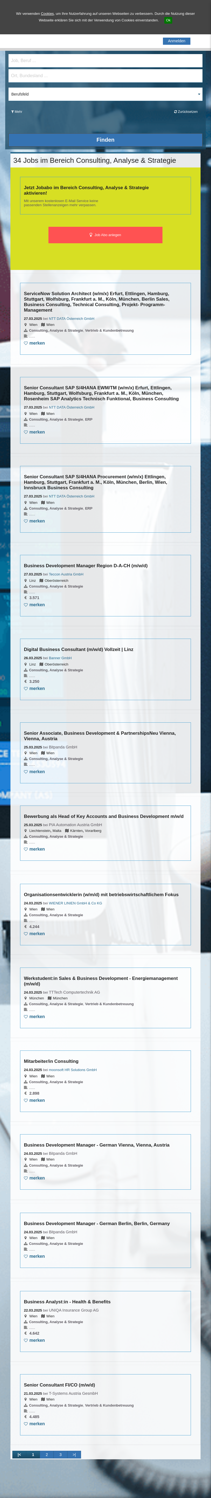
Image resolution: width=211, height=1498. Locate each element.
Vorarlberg (93, 831)
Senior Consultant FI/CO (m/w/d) (59, 1385)
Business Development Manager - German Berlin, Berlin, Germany (97, 1223)
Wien (33, 325)
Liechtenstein (40, 831)
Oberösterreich (56, 580)
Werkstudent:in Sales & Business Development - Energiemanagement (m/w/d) (101, 981)
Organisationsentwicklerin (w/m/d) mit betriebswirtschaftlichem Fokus (101, 894)
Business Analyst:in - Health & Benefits (67, 1301)
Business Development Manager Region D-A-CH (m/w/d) (86, 565)
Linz (32, 580)
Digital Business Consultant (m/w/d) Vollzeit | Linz (79, 649)
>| (74, 1454)
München (36, 998)
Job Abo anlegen (105, 235)
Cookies (47, 14)
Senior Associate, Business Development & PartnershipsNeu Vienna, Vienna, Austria (100, 736)
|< (19, 1454)
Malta (56, 831)
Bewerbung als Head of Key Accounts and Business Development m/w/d (104, 816)
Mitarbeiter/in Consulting (51, 1061)
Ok (168, 20)
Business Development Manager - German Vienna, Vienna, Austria (97, 1145)
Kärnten (76, 831)
